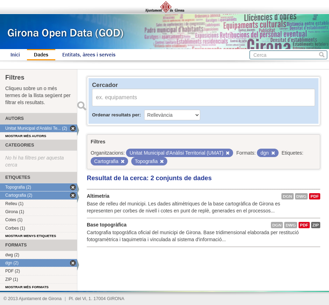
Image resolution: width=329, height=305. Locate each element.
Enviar (81, 106)
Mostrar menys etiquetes (30, 236)
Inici (15, 54)
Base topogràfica (107, 225)
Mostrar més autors (25, 136)
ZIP (316, 225)
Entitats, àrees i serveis (88, 54)
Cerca (322, 55)
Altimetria (98, 196)
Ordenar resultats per (115, 114)
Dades (41, 54)
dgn (287, 196)
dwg (301, 196)
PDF (314, 196)
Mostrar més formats (27, 287)
